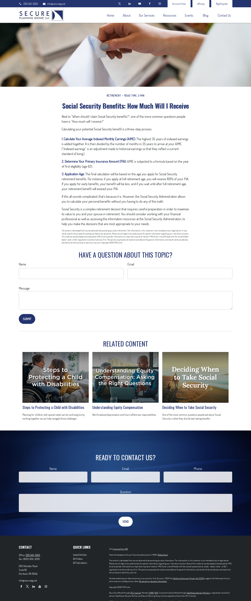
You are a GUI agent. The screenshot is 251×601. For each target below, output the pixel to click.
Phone (198, 469)
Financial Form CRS (120, 549)
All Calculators (80, 562)
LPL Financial (135, 593)
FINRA (151, 593)
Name (22, 264)
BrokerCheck (163, 555)
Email (130, 264)
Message (24, 288)
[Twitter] (120, 3)
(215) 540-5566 (28, 3)
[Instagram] (46, 586)
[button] (110, 15)
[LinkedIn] (130, 3)
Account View (179, 3)
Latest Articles (80, 554)
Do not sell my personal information (153, 581)
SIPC (156, 593)
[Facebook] (150, 3)
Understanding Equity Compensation (117, 407)
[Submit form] (27, 319)
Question (125, 492)
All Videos (78, 558)
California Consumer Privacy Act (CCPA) (188, 578)
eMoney (201, 3)
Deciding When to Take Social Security (189, 407)
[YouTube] (140, 3)
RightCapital (222, 3)
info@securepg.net (54, 3)
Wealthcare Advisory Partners (198, 593)
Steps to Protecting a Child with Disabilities (53, 407)
